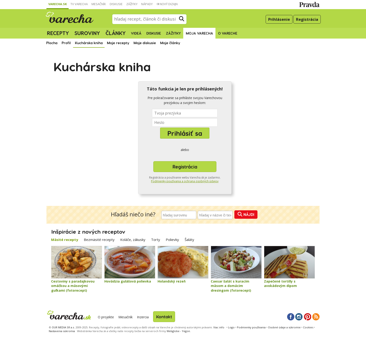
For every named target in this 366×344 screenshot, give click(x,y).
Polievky (172, 239)
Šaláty (189, 239)
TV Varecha (79, 4)
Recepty (58, 33)
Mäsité (64, 239)
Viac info (218, 327)
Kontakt (164, 316)
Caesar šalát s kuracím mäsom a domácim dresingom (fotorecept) (231, 286)
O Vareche (227, 33)
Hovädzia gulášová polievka (127, 281)
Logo (231, 327)
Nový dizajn (167, 4)
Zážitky (131, 4)
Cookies (308, 327)
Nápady (147, 4)
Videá (136, 33)
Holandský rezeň (172, 281)
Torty (155, 239)
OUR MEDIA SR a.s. (63, 327)
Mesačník (99, 4)
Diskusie (116, 4)
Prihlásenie (279, 19)
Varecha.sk (57, 4)
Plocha (51, 43)
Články (116, 33)
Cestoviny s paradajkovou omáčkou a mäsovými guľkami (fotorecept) (73, 286)
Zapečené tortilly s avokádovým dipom (280, 283)
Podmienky (251, 327)
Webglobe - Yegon (178, 331)
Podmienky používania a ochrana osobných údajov (184, 181)
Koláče (132, 239)
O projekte (106, 317)
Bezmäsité (99, 239)
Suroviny (87, 33)
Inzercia (143, 317)
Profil (66, 43)
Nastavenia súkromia (62, 331)
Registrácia (307, 19)
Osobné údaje (284, 327)
